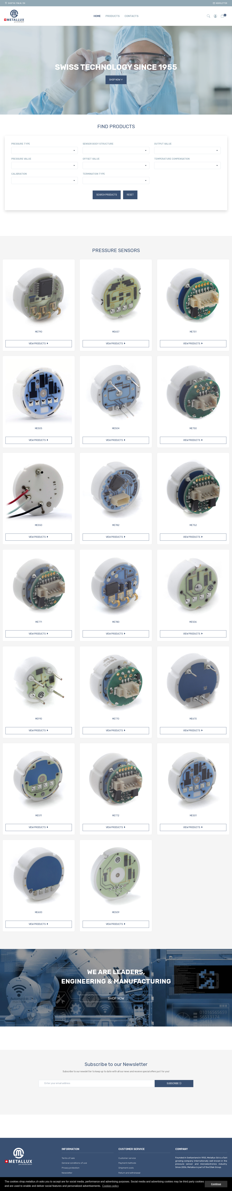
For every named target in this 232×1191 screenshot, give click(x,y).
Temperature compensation (172, 159)
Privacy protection (70, 1168)
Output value (163, 144)
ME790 (38, 331)
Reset (130, 194)
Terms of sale (68, 1158)
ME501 (193, 815)
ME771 (38, 622)
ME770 (115, 718)
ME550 (38, 525)
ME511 (38, 815)
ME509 (115, 912)
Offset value (91, 159)
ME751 (193, 331)
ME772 (115, 815)
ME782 (115, 525)
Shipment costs (126, 1168)
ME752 (193, 525)
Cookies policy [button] (110, 1186)
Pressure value (21, 159)
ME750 (193, 428)
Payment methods (127, 1163)
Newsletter (220, 3)
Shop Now (116, 80)
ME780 (115, 622)
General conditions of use (74, 1163)
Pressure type (20, 144)
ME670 (193, 718)
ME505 (38, 428)
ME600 (38, 912)
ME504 (115, 428)
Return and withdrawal (129, 1173)
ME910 (38, 718)
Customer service (127, 1158)
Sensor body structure (98, 144)
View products (38, 343)
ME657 (115, 331)
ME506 (193, 622)
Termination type (94, 174)
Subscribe (174, 1083)
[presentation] (116, 1097)
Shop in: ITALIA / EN (15, 3)
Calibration (19, 174)
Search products (106, 194)
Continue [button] (216, 1184)
